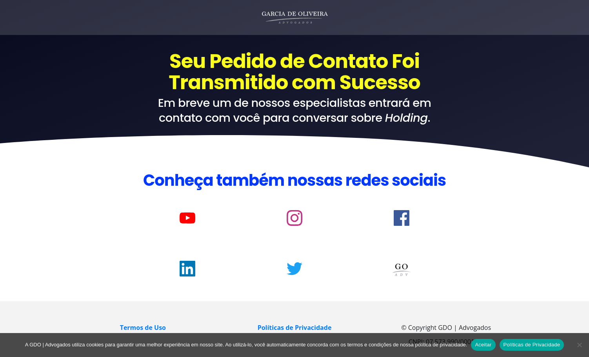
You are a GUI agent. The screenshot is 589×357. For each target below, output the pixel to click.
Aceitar (483, 345)
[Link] (187, 218)
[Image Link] (401, 270)
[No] (579, 345)
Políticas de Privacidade (532, 345)
